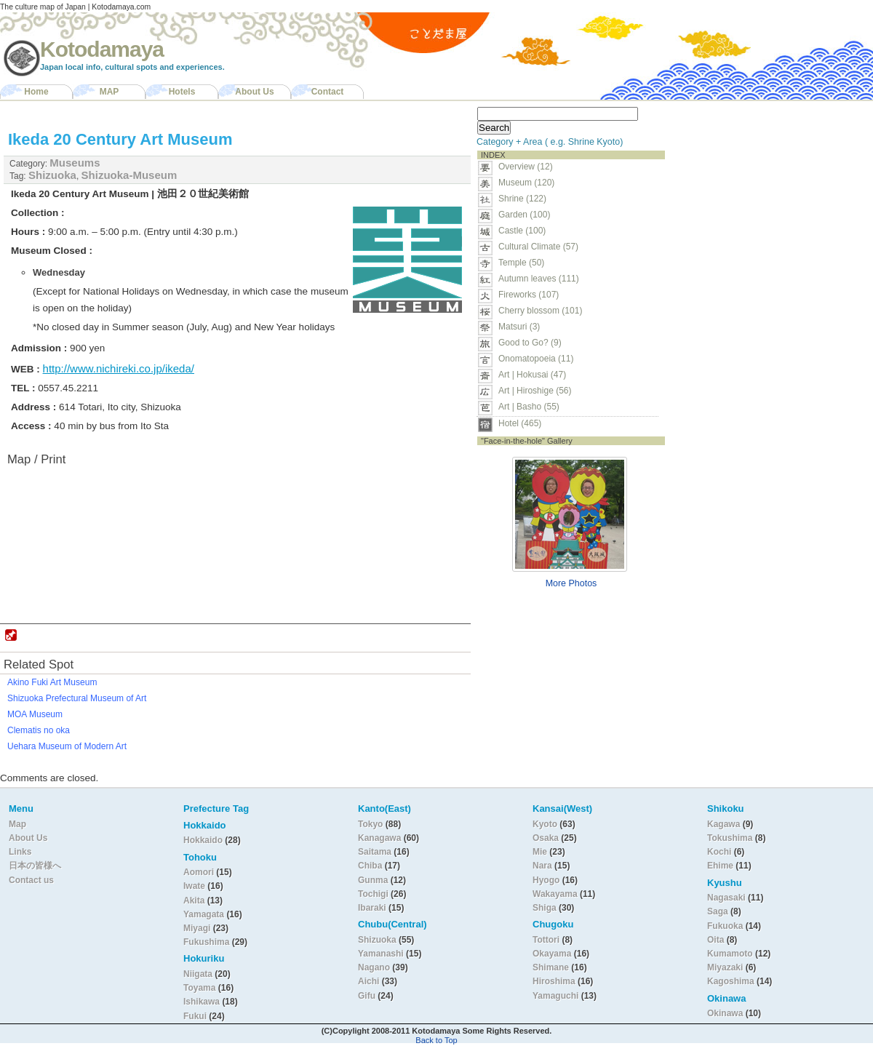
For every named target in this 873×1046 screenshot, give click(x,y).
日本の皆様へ (35, 866)
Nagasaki (726, 898)
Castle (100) (522, 230)
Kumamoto (730, 954)
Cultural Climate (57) (538, 246)
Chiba (370, 866)
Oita (715, 940)
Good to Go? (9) (530, 343)
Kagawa (723, 824)
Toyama (199, 988)
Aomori (199, 872)
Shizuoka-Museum (129, 175)
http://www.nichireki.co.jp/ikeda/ (118, 368)
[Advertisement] (762, 193)
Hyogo (546, 880)
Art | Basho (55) (528, 407)
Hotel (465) (519, 423)
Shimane (551, 967)
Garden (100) (524, 214)
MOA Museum (35, 714)
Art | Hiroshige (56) (534, 391)
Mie (540, 852)
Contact (327, 92)
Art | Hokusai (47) (532, 375)
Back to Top (436, 1040)
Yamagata (204, 914)
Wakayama (555, 894)
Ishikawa (202, 1002)
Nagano (375, 967)
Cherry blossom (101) (540, 311)
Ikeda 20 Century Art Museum (120, 139)
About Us (254, 92)
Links (20, 852)
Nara (543, 866)
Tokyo (372, 824)
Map (17, 824)
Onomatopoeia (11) (535, 359)
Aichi (368, 981)
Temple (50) (521, 262)
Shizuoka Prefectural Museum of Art (76, 698)
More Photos (571, 583)
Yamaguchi (555, 996)
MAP (109, 92)
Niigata (197, 974)
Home (36, 92)
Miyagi (198, 928)
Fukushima (207, 942)
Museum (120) (530, 182)
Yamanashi (382, 954)
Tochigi (374, 894)
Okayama (552, 954)
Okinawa (725, 1013)
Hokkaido (203, 840)
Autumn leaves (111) (538, 279)
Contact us (31, 880)
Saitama (374, 852)
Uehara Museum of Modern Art (67, 746)
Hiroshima (554, 981)
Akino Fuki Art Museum (52, 682)
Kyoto (545, 824)
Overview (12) (525, 166)
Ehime (720, 866)
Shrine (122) (522, 198)
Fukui (196, 1016)
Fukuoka (725, 926)
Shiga (545, 908)
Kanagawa (379, 838)
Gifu (366, 996)
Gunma (373, 880)
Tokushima (729, 838)
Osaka (546, 838)
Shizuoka (52, 175)
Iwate (194, 886)
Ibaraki (372, 908)
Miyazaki (725, 967)
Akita (195, 900)
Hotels (182, 92)
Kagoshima (730, 981)
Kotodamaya (102, 49)
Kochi (719, 852)
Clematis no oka (38, 730)
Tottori (546, 940)
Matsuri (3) (519, 327)
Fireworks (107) (528, 295)
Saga (717, 911)
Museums (74, 162)
